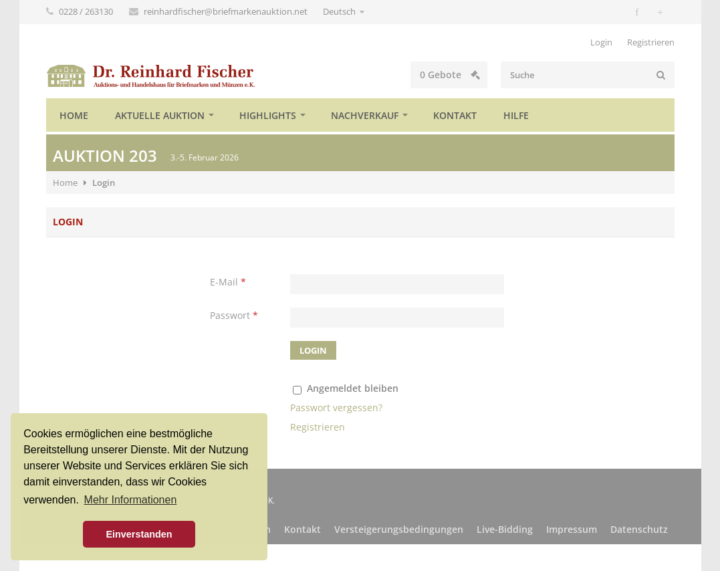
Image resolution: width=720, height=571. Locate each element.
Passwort (234, 315)
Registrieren (651, 42)
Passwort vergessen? (336, 407)
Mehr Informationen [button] (130, 499)
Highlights (267, 115)
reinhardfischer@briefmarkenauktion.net (227, 11)
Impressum (571, 529)
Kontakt (455, 115)
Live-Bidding (505, 529)
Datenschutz (639, 529)
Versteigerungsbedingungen (398, 529)
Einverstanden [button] (139, 534)
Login (601, 42)
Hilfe (516, 115)
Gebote (450, 74)
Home (73, 115)
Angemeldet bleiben (352, 388)
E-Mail (228, 281)
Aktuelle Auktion (160, 115)
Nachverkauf (364, 115)
